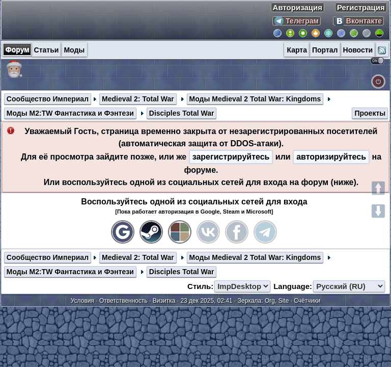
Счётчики (307, 300)
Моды (74, 50)
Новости (358, 50)
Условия (82, 300)
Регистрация (361, 7)
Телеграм (296, 21)
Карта (297, 50)
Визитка (164, 300)
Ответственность (123, 300)
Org (270, 300)
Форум (18, 49)
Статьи (46, 50)
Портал (325, 50)
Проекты (369, 113)
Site (283, 300)
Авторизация (297, 7)
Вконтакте (358, 21)
